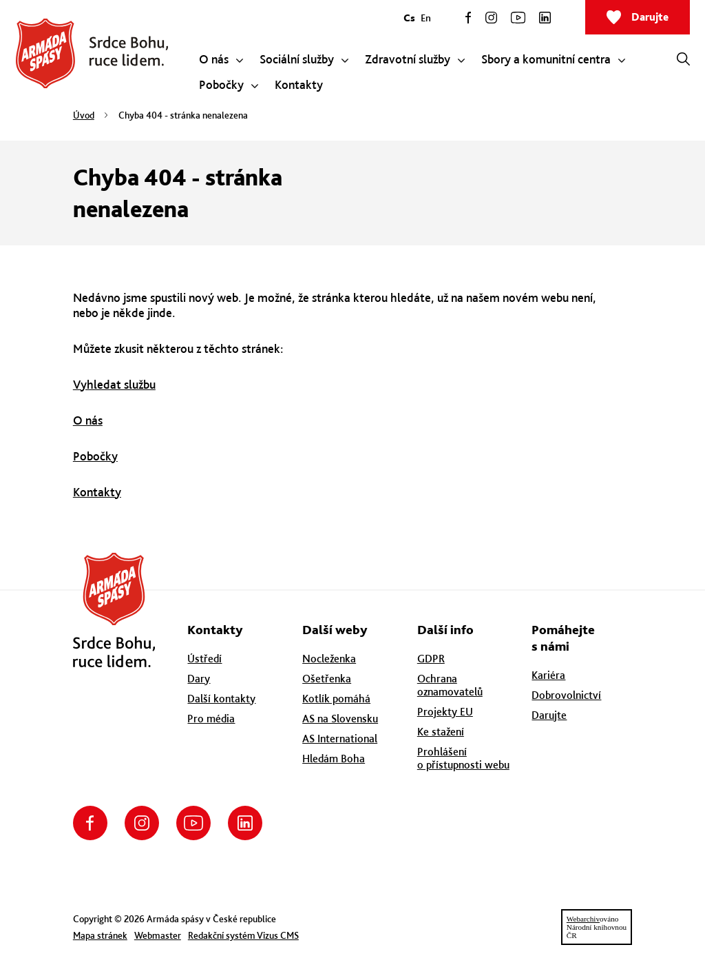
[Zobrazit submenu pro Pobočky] (255, 86)
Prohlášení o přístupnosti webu (463, 758)
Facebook (468, 17)
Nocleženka (329, 658)
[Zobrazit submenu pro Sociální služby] (345, 61)
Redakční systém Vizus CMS (243, 935)
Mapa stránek (100, 935)
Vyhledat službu (114, 384)
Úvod (83, 115)
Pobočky (95, 456)
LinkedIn (545, 17)
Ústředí (204, 658)
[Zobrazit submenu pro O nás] (239, 61)
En (426, 18)
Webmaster (157, 935)
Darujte (650, 16)
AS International (339, 738)
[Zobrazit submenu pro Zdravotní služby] (461, 61)
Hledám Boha (333, 758)
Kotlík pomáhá (336, 698)
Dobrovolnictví (566, 695)
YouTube (518, 17)
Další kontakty (221, 698)
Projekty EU (445, 711)
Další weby (335, 630)
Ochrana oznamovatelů (450, 685)
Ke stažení (440, 731)
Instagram (491, 17)
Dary (198, 678)
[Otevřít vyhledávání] (683, 58)
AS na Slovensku (340, 718)
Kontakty (97, 492)
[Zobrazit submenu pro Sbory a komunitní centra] (622, 61)
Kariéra (548, 675)
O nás (88, 420)
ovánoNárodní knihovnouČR (597, 927)
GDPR (431, 658)
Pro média (211, 718)
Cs (409, 18)
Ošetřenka (326, 678)
